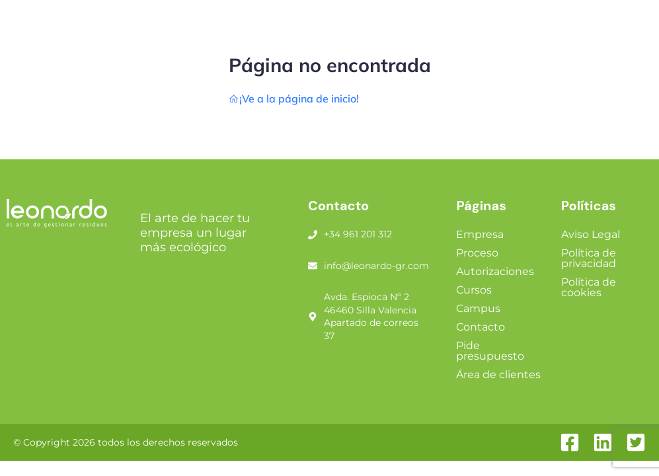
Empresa (480, 234)
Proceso (477, 253)
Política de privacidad (588, 258)
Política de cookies (588, 287)
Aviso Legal (590, 234)
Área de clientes (498, 374)
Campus (478, 308)
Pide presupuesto (490, 350)
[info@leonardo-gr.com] (312, 265)
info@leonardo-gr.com (376, 266)
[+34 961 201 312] (312, 234)
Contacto (480, 327)
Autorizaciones (495, 271)
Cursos (474, 290)
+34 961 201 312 (358, 234)
